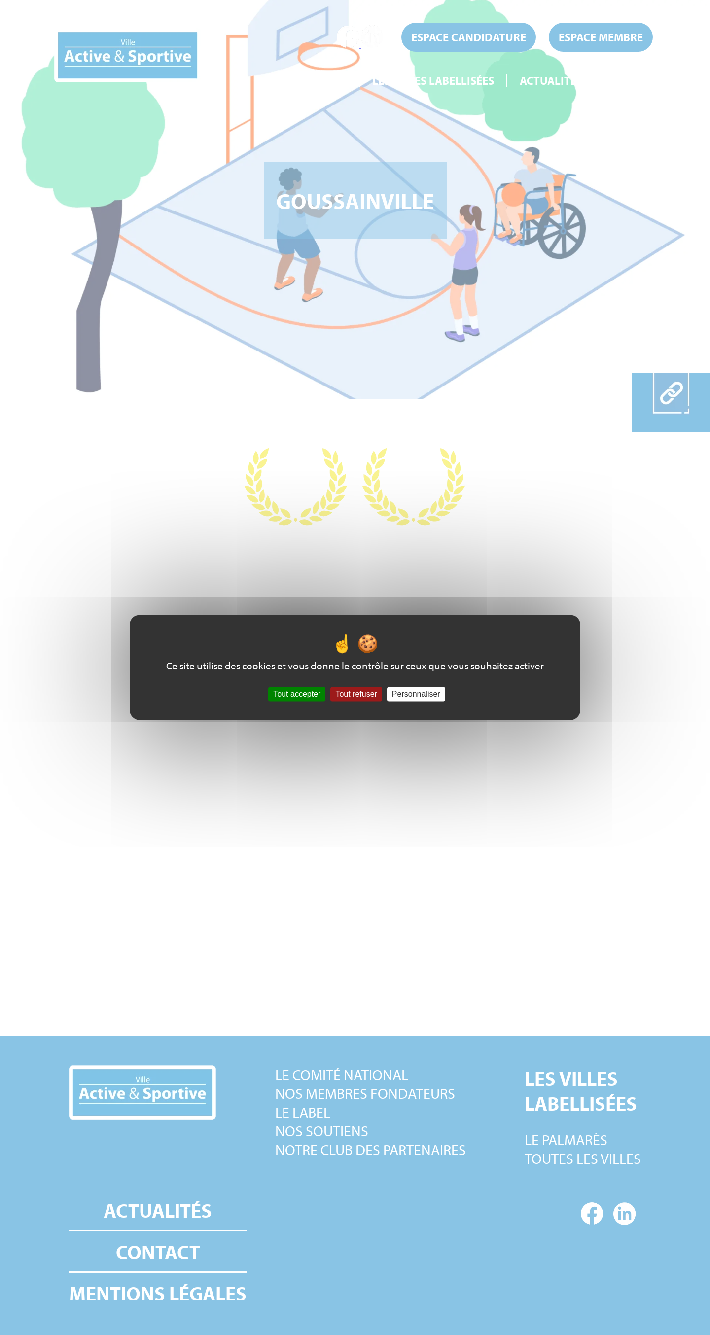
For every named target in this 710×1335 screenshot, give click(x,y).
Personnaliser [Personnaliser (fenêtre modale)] (416, 694)
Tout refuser (356, 694)
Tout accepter (296, 694)
